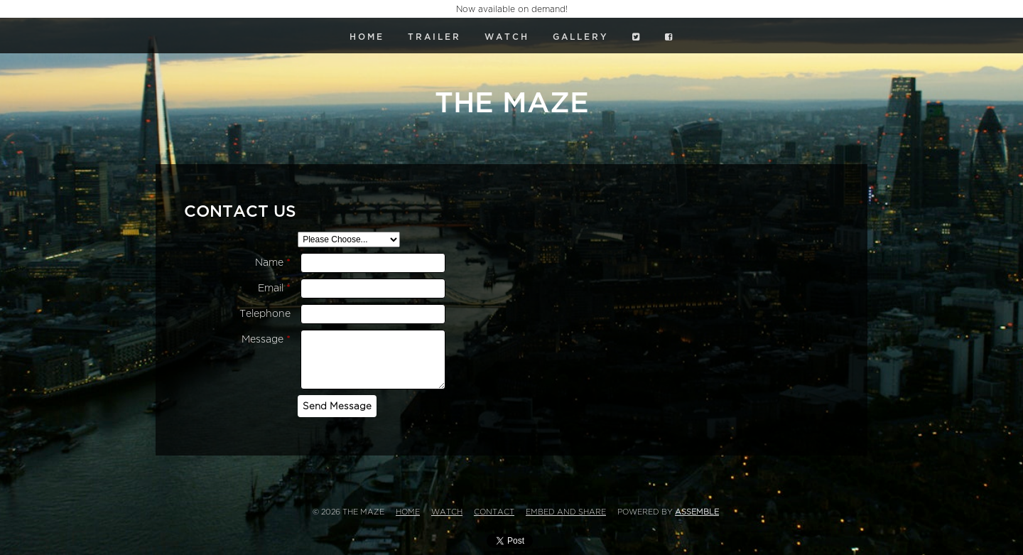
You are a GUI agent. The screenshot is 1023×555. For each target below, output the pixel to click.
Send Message (337, 406)
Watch (507, 37)
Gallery (581, 37)
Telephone (265, 313)
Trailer (434, 37)
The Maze (512, 103)
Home (367, 37)
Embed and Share (566, 512)
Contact (494, 512)
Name (273, 262)
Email (274, 288)
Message (266, 339)
